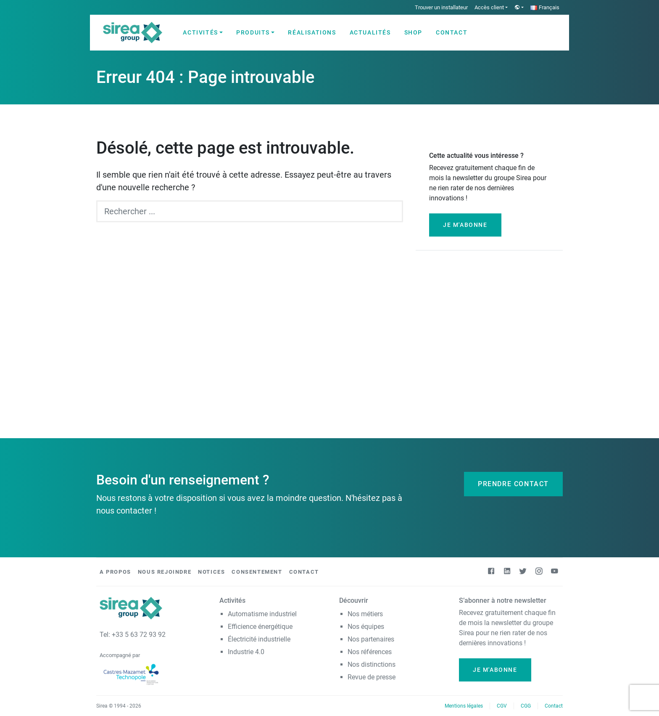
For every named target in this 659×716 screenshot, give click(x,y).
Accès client (489, 7)
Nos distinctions (371, 664)
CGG (526, 706)
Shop (413, 32)
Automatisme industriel (262, 614)
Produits (253, 32)
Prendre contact (513, 484)
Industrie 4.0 (246, 652)
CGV (502, 706)
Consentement (257, 572)
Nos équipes (366, 627)
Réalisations (312, 32)
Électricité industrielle (259, 639)
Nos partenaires (371, 639)
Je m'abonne (465, 224)
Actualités (370, 32)
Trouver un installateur (441, 7)
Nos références (370, 652)
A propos (115, 572)
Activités (200, 32)
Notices (211, 572)
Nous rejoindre (164, 572)
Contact (451, 32)
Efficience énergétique (260, 627)
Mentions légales (464, 706)
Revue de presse (371, 677)
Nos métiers (365, 614)
